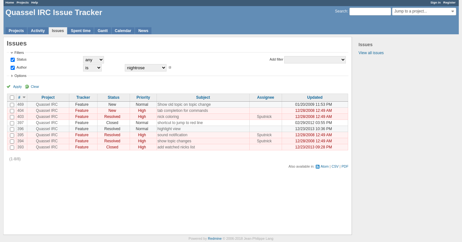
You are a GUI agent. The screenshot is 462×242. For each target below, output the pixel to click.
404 (20, 110)
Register (449, 2)
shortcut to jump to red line (180, 123)
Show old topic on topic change (184, 104)
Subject (203, 97)
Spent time (80, 31)
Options (20, 76)
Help (34, 2)
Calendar (123, 31)
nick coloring (168, 116)
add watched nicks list (176, 147)
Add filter (276, 59)
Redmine (215, 238)
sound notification (172, 135)
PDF (344, 166)
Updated (314, 97)
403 (20, 116)
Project (48, 97)
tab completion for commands (183, 110)
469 (20, 104)
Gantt (102, 31)
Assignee (265, 97)
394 (20, 141)
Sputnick (264, 116)
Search (341, 11)
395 (20, 135)
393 (20, 147)
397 (20, 123)
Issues (58, 31)
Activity (38, 31)
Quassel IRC (47, 104)
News (143, 31)
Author (21, 67)
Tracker (83, 97)
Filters (19, 52)
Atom (325, 166)
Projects (23, 2)
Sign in (436, 2)
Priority (143, 97)
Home (9, 2)
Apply (17, 86)
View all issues (371, 53)
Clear (35, 86)
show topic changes (174, 141)
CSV (334, 166)
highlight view (169, 129)
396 (20, 129)
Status (21, 59)
